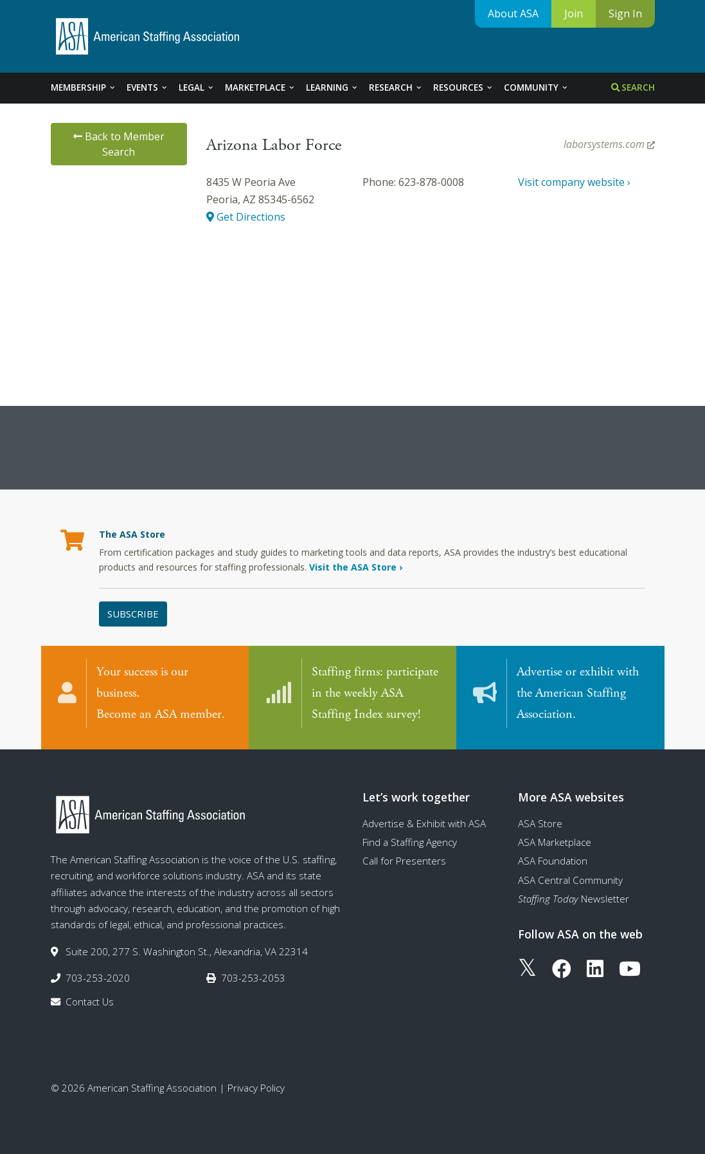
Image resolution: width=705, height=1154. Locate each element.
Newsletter (573, 894)
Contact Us (90, 998)
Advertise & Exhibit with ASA (424, 819)
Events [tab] (147, 87)
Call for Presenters (404, 857)
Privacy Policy (256, 1083)
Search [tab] (633, 87)
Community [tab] (536, 87)
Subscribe (133, 613)
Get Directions (245, 217)
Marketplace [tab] (260, 87)
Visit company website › (574, 182)
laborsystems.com (609, 144)
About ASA (513, 13)
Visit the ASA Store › (355, 567)
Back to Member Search (119, 144)
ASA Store (540, 819)
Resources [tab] (463, 87)
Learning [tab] (332, 87)
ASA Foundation (552, 857)
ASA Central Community (570, 876)
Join (573, 13)
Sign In (625, 13)
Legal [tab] (197, 87)
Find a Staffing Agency (409, 838)
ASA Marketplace (554, 838)
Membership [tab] (83, 87)
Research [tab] (396, 87)
